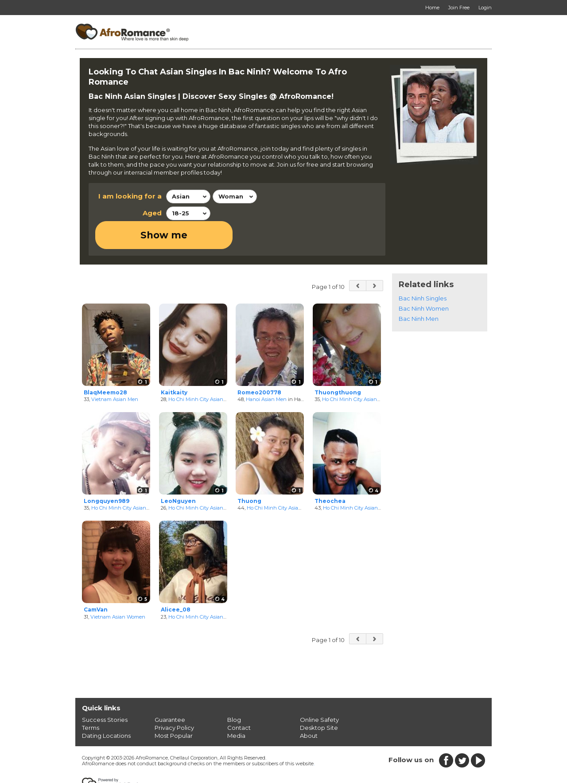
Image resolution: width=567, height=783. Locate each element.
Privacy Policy (174, 699)
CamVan (96, 581)
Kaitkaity (174, 364)
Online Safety (319, 691)
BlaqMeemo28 (105, 364)
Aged (152, 213)
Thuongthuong (338, 364)
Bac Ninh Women (424, 280)
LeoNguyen (178, 472)
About (309, 707)
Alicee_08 (175, 581)
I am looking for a (130, 196)
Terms (90, 699)
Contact (239, 699)
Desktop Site (319, 699)
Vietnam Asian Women (117, 588)
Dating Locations (106, 707)
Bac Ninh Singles (423, 269)
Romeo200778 (259, 364)
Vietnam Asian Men (114, 371)
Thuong (249, 472)
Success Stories (105, 691)
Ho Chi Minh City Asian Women (205, 371)
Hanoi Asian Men (266, 371)
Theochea (330, 472)
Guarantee (170, 691)
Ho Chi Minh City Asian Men (124, 480)
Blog (234, 691)
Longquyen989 (106, 472)
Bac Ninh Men (419, 290)
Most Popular (174, 707)
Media (236, 707)
